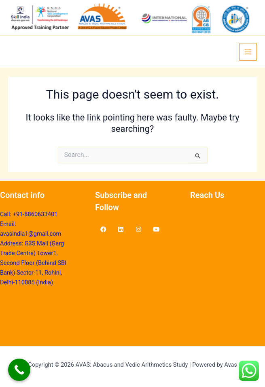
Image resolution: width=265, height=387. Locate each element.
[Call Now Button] (19, 370)
